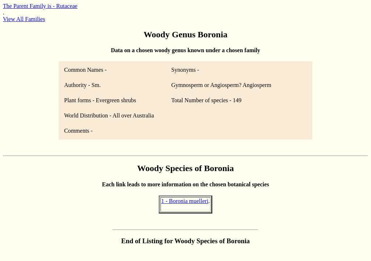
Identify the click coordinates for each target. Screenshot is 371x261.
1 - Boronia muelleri (184, 201)
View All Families (24, 19)
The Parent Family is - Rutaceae (40, 6)
